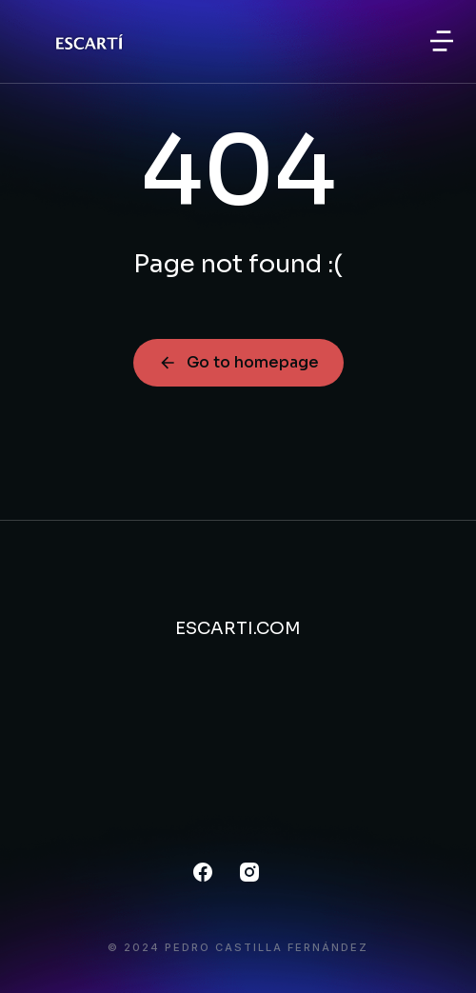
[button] (441, 41)
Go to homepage (238, 362)
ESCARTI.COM (238, 628)
